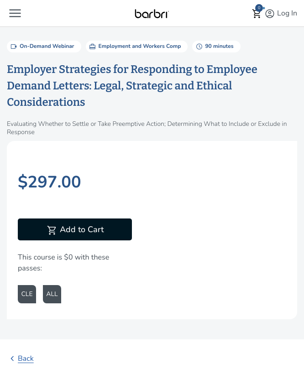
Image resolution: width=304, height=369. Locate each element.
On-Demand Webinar (41, 46)
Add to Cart (75, 230)
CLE (26, 294)
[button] (15, 13)
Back (20, 358)
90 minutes (213, 46)
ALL (52, 294)
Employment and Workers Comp (134, 46)
